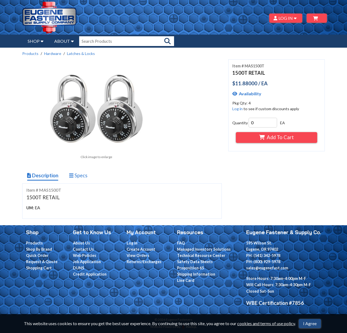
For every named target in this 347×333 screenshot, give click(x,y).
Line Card (185, 280)
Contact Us (83, 249)
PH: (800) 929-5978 (263, 261)
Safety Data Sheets (195, 261)
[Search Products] (167, 41)
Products (30, 53)
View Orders (138, 255)
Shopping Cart (39, 268)
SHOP (35, 41)
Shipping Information (196, 274)
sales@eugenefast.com (267, 268)
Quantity (240, 122)
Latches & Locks (81, 53)
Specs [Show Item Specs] (78, 175)
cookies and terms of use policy (266, 323)
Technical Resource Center (201, 255)
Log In (132, 243)
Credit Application (90, 274)
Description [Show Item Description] (42, 175)
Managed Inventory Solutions (204, 249)
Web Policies (84, 255)
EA (282, 122)
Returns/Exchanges (144, 261)
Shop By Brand (39, 249)
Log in (237, 108)
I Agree (310, 323)
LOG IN (286, 18)
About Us (81, 243)
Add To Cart (276, 137)
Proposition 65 (190, 268)
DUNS (78, 268)
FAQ (181, 243)
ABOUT (64, 41)
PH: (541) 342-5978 (263, 255)
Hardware (52, 53)
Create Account (141, 249)
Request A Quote (41, 261)
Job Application (87, 261)
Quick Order (37, 255)
